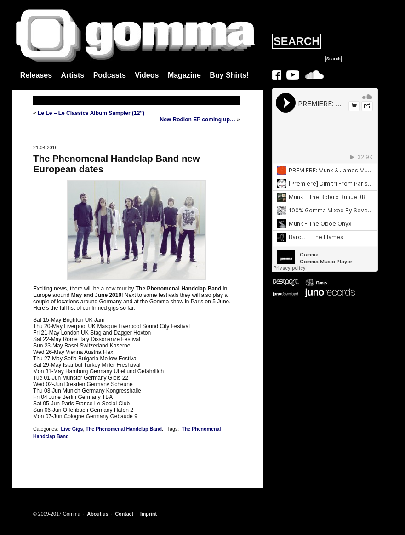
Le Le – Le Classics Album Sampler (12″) (91, 113)
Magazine (184, 75)
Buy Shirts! (229, 75)
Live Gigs (72, 429)
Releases (36, 75)
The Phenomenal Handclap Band (124, 429)
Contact (124, 514)
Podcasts (109, 75)
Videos (147, 75)
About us (97, 514)
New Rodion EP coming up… (197, 119)
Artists (73, 75)
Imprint (148, 514)
